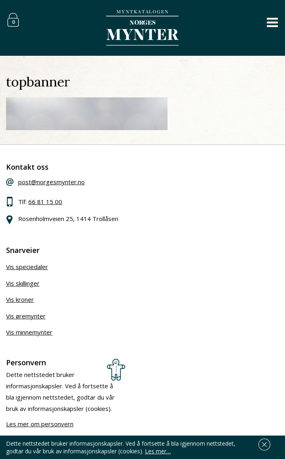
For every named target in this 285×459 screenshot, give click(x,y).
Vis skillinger (23, 283)
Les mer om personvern (39, 424)
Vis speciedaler (27, 267)
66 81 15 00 (45, 202)
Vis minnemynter (29, 332)
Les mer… (158, 451)
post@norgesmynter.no (51, 182)
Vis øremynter (26, 316)
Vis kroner (20, 299)
